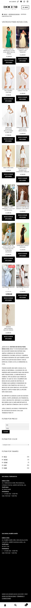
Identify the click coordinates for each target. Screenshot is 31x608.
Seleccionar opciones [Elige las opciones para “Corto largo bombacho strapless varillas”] (22, 179)
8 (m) (5, 468)
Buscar (15, 605)
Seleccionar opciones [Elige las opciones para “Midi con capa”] (8, 175)
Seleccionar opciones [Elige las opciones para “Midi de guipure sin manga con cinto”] (22, 216)
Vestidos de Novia (14, 14)
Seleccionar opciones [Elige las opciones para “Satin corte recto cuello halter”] (22, 98)
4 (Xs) (5, 462)
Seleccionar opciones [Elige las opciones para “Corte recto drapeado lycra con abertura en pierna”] (8, 61)
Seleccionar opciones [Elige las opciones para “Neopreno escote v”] (8, 299)
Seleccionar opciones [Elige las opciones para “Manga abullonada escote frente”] (8, 338)
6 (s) (5, 465)
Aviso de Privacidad (9, 596)
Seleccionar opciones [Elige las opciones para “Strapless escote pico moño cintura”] (8, 100)
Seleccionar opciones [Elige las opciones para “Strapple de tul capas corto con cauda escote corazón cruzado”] (8, 259)
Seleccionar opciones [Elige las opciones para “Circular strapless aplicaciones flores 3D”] (8, 140)
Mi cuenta (12, 2)
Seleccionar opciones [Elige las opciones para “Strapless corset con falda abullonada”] (22, 138)
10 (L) (5, 457)
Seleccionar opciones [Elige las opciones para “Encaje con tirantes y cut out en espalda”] (8, 218)
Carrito (24, 603)
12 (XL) (6, 459)
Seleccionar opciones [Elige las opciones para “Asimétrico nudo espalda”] (22, 255)
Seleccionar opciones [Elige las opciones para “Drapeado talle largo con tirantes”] (22, 60)
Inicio (5, 14)
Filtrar (5, 432)
